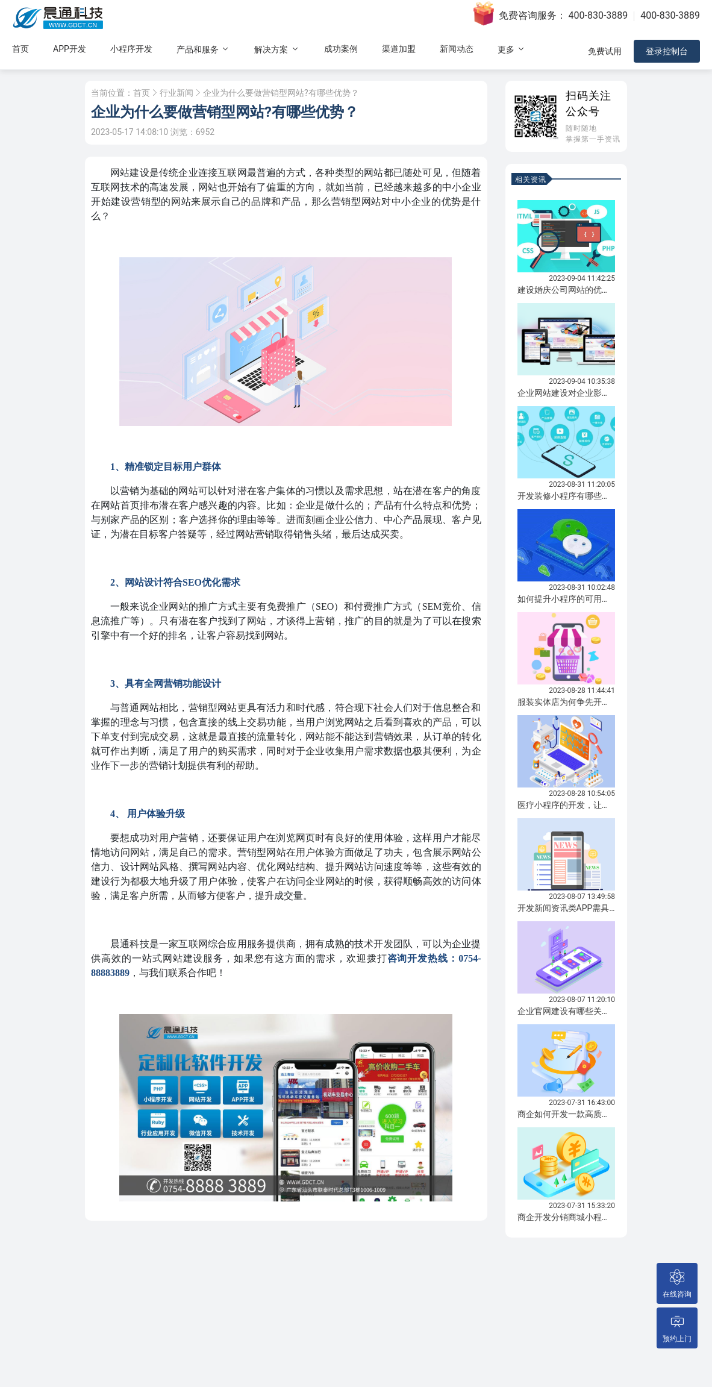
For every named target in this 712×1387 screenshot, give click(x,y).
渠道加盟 (399, 49)
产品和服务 (203, 49)
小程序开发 (131, 49)
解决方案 (276, 49)
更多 (512, 49)
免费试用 (605, 51)
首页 (20, 49)
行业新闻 (176, 93)
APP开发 (69, 49)
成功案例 (341, 49)
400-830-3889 (598, 15)
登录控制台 (667, 51)
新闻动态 (456, 49)
